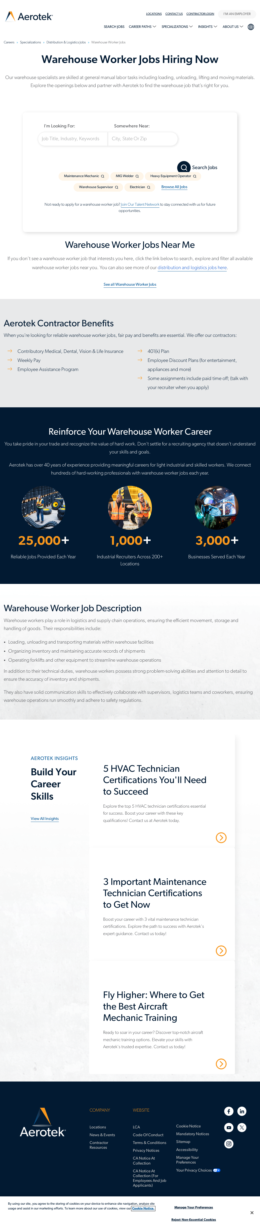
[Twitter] (241, 1127)
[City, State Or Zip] (143, 139)
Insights (205, 27)
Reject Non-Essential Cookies (193, 1219)
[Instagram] (228, 1143)
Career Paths (140, 27)
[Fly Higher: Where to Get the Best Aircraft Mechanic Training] (164, 1009)
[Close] (251, 1212)
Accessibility (187, 1150)
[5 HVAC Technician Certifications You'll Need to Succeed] (164, 783)
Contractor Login (200, 14)
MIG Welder (125, 176)
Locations (154, 14)
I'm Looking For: (59, 126)
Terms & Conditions (149, 1143)
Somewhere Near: (132, 126)
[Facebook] (228, 1111)
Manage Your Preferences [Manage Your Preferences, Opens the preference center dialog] (193, 1207)
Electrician (137, 187)
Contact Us (174, 14)
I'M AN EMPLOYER (237, 14)
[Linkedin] (241, 1111)
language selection (250, 26)
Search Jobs (114, 27)
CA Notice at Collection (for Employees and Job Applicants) (149, 1178)
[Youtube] (228, 1127)
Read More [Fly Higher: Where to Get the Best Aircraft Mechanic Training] (203, 1064)
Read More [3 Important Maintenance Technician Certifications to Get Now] (203, 951)
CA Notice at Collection (144, 1161)
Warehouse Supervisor (96, 187)
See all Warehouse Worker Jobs (130, 285)
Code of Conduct (148, 1135)
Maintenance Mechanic (81, 176)
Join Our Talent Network (140, 205)
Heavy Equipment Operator (170, 176)
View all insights (45, 819)
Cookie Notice (188, 1126)
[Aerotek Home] (43, 1122)
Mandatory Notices (192, 1134)
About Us (231, 27)
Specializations (175, 27)
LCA (136, 1127)
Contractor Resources (99, 1145)
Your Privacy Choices (194, 1171)
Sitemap (183, 1142)
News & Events (102, 1135)
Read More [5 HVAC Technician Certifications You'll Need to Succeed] (203, 837)
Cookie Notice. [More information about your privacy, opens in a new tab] (143, 1208)
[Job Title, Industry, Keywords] (73, 139)
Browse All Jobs (174, 187)
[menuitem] (155, 14)
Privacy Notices (146, 1151)
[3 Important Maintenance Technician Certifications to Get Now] (164, 896)
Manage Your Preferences (187, 1160)
